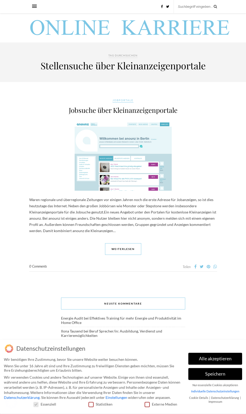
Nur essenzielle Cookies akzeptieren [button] (215, 383)
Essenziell (44, 403)
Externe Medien (161, 403)
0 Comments (38, 266)
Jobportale (123, 100)
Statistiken (100, 403)
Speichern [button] (215, 372)
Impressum (215, 400)
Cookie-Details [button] (199, 396)
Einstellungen (116, 396)
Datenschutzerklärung (22, 396)
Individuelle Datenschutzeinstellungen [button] (215, 389)
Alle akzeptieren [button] (215, 357)
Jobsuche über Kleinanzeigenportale (123, 110)
